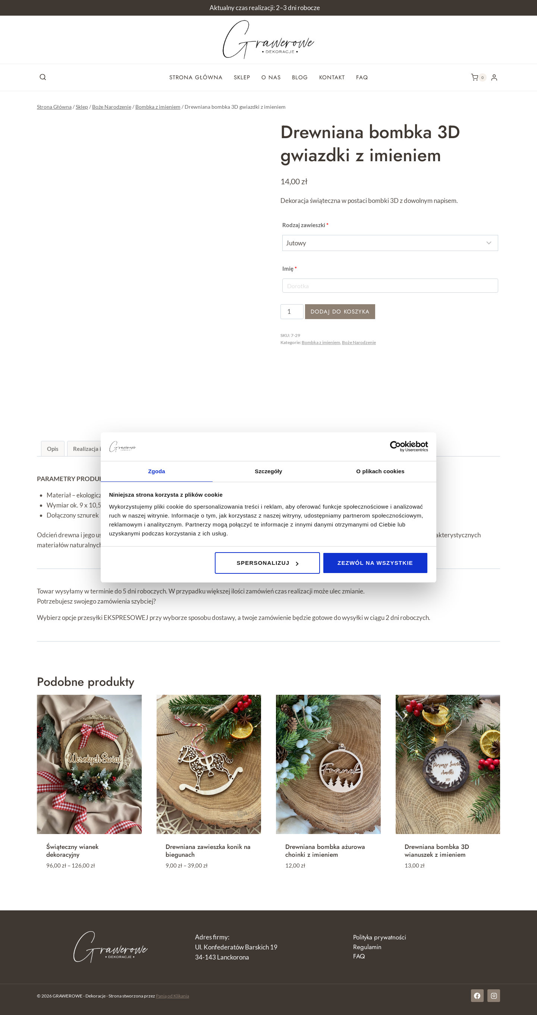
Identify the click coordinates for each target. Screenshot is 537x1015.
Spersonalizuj (268, 563)
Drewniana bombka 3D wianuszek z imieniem (437, 850)
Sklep (242, 77)
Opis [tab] (53, 448)
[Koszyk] (479, 77)
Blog (300, 77)
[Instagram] (493, 995)
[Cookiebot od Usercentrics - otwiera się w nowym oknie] (395, 446)
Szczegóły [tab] (268, 471)
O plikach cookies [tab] (380, 471)
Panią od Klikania (172, 996)
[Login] (494, 77)
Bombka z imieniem (321, 342)
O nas (271, 77)
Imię (289, 268)
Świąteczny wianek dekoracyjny (72, 850)
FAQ (362, 77)
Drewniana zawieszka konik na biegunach (208, 850)
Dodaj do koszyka (340, 312)
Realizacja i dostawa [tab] (98, 448)
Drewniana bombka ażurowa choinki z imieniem (325, 850)
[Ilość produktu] (292, 311)
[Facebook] (477, 995)
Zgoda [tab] (156, 471)
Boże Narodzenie (359, 342)
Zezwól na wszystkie (375, 563)
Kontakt (332, 77)
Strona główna (196, 77)
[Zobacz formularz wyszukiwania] (43, 77)
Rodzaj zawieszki (305, 225)
